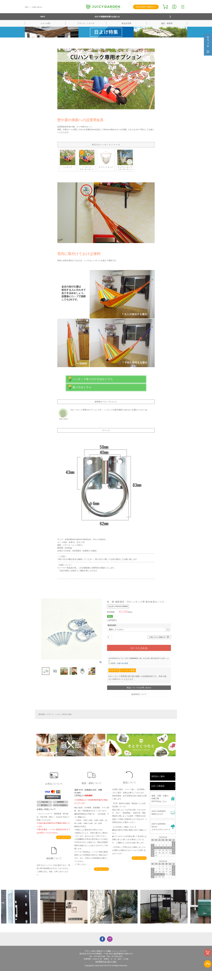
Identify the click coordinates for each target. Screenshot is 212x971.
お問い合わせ (37, 7)
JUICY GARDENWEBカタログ (158, 812)
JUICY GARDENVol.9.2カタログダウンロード (160, 827)
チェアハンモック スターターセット (125, 160)
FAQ (26, 7)
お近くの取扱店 (158, 786)
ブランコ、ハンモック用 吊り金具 (59, 714)
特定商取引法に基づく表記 (106, 962)
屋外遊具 (41, 714)
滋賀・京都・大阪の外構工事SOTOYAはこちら (159, 798)
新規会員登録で (146, 7)
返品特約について (139, 694)
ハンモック (67, 159)
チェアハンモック (106, 159)
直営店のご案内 (158, 776)
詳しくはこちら (63, 837)
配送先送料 (112, 625)
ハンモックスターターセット (87, 160)
